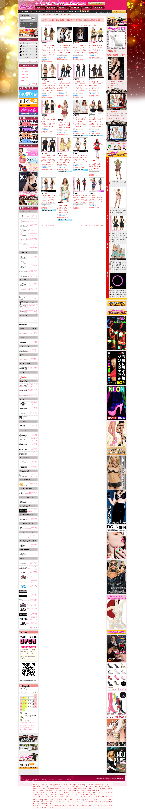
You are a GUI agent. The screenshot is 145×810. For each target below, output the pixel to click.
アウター (87, 8)
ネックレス (53, 805)
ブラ (21, 23)
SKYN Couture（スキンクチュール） (31, 600)
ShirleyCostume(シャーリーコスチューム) (30, 275)
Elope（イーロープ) (32, 608)
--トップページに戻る (40, 8)
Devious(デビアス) (34, 453)
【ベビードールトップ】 (47, 14)
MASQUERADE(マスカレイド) (33, 412)
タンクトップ (62, 799)
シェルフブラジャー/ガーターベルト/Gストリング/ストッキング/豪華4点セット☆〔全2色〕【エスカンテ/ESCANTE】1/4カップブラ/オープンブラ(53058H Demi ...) (48, 87)
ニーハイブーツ (99, 792)
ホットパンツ (93, 799)
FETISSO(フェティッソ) (33, 376)
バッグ (57, 807)
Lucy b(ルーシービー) (33, 554)
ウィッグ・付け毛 (48, 807)
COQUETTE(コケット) (34, 403)
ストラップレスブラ (78, 785)
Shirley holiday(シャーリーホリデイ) (31, 271)
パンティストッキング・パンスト (60, 796)
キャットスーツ (104, 801)
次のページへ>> (99, 25)
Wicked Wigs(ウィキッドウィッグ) (31, 519)
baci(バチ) (35, 297)
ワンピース (58, 801)
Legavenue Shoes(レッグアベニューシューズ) (30, 248)
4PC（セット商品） (66, 14)
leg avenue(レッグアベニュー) (32, 215)
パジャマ (97, 790)
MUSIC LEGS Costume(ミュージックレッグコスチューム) (28, 390)
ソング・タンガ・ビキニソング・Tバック (59, 788)
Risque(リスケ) (35, 261)
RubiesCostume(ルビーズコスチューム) (31, 484)
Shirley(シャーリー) (34, 257)
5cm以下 (23, 69)
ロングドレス (79, 801)
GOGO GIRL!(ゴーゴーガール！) (32, 350)
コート (50, 803)
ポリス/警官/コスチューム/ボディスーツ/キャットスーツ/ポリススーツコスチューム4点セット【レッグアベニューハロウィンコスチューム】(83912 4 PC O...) (80, 87)
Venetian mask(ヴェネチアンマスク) (31, 528)
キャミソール (98, 786)
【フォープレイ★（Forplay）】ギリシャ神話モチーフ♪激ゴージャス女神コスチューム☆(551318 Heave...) (64, 209)
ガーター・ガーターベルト (96, 796)
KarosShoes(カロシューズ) (33, 475)
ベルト (59, 805)
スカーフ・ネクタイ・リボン (99, 805)
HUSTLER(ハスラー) (34, 426)
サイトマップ (56, 779)
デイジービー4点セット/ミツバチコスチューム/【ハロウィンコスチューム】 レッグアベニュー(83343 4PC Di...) (96, 49)
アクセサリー (99, 8)
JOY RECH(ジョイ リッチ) (32, 614)
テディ (50, 786)
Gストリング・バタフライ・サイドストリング (86, 788)
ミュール (41, 792)
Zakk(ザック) (35, 417)
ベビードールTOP (27, 779)
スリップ (22, 25)
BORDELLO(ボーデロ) (34, 439)
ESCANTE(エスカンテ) (34, 319)
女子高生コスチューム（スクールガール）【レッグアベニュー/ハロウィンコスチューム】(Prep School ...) (64, 126)
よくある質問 (37, 11)
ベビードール (26, 23)
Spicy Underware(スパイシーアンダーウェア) (30, 576)
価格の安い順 (60, 20)
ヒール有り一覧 (33, 84)
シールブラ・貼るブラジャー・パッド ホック (58, 785)
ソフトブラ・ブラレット (101, 785)
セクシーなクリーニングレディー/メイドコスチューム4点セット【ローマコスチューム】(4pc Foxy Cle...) (80, 159)
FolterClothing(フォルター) (33, 545)
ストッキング (76, 8)
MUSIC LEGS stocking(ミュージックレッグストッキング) (28, 394)
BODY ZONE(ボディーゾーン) (32, 359)
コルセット (32, 23)
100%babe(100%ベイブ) (33, 266)
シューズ (64, 8)
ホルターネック (78, 799)
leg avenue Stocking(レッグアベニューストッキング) (29, 239)
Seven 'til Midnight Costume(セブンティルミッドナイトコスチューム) (28, 311)
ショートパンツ (103, 799)
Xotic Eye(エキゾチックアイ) (32, 510)
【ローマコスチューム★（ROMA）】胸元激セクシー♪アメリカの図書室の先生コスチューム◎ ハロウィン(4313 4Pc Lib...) (48, 199)
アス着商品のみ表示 (94, 20)
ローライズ (103, 788)
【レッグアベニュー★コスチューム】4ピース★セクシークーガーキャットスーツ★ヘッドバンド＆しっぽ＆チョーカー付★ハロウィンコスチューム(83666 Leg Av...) (48, 50)
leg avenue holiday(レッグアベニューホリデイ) (30, 229)
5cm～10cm (24, 72)
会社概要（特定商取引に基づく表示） (42, 779)
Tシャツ (54, 799)
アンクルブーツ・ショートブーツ (84, 792)
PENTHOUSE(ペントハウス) (33, 466)
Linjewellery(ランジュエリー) (32, 581)
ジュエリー (45, 805)
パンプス (92, 794)
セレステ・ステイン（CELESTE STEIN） (32, 604)
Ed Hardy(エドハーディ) (33, 572)
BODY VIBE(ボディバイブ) (33, 586)
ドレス (64, 801)
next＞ (35, 689)
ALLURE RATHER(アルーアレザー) (32, 368)
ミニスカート (49, 801)
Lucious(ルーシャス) (34, 448)
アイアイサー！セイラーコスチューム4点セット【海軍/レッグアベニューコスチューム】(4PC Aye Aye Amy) (96, 199)
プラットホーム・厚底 (82, 794)
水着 (40, 799)
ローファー (71, 794)
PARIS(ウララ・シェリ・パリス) (30, 333)
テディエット (57, 786)
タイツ (86, 796)
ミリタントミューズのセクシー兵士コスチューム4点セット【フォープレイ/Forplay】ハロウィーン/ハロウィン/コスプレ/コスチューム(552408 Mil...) (96, 123)
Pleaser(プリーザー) (34, 435)
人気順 (52, 20)
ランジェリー (52, 8)
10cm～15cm (25, 74)
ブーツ (31, 25)
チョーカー (39, 807)
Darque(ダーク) (35, 408)
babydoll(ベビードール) (33, 501)
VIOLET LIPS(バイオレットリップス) (31, 623)
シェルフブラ (89, 785)
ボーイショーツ (49, 790)
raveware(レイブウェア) (33, 590)
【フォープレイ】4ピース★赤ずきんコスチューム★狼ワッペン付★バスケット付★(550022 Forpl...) (96, 166)
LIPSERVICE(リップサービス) (32, 595)
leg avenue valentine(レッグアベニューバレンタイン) (29, 234)
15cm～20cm (25, 77)
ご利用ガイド (49, 11)
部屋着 (45, 803)
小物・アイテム (85, 805)
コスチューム (47, 799)
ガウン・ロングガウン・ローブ (85, 790)
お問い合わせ (69, 11)
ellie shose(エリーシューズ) (32, 462)
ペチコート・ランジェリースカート (65, 790)
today (31, 689)
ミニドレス (71, 801)
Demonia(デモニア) (34, 444)
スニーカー (63, 794)
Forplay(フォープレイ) (33, 284)
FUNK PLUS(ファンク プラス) (32, 618)
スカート (41, 801)
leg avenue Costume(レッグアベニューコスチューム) (29, 220)
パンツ (86, 799)
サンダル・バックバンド (53, 792)
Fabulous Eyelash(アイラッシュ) (33, 562)
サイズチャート (25, 11)
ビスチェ (27, 25)
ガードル (40, 790)
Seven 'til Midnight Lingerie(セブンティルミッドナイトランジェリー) (28, 306)
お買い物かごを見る (96, 3)
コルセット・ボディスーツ (85, 786)
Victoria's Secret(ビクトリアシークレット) (30, 536)
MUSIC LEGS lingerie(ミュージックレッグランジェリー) (28, 385)
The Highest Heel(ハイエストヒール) (32, 493)
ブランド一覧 (33, 628)
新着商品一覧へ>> (113, 51)
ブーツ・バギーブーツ (67, 792)
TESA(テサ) (35, 324)
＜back (27, 689)
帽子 (74, 805)
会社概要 (59, 11)
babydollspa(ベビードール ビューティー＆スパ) (29, 567)
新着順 (78, 20)
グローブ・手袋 (67, 805)
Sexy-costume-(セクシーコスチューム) (31, 225)
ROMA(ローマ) (35, 342)
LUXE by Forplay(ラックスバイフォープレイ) (30, 289)
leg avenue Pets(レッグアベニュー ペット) (30, 243)
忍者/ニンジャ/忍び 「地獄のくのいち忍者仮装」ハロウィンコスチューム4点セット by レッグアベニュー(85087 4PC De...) (80, 199)
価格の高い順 (70, 20)
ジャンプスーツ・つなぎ (92, 801)
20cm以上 (24, 80)
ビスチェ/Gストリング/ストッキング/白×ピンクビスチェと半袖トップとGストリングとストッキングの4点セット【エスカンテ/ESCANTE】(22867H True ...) (80, 123)
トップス (70, 799)
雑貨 (78, 805)
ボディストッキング (76, 796)
